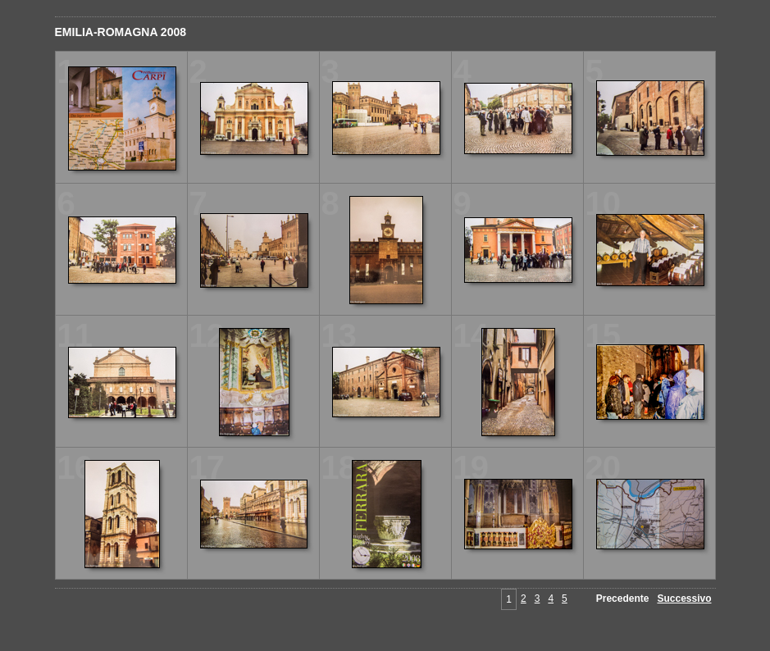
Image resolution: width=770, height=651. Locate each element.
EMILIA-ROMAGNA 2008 (121, 32)
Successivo (684, 598)
